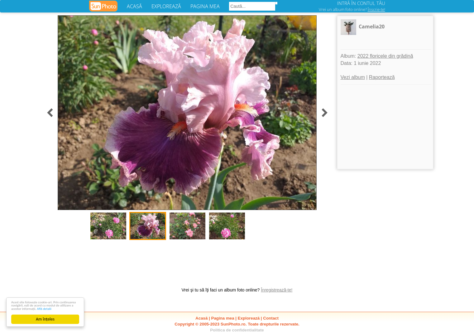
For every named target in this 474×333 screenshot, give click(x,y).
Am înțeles (45, 319)
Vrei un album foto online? (352, 9)
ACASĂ (134, 6)
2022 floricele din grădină (385, 56)
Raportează (382, 77)
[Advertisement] (385, 127)
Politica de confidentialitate (237, 330)
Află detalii (40, 308)
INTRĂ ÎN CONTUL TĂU (361, 3)
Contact (271, 318)
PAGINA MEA (205, 6)
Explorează (249, 318)
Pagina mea (222, 318)
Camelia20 (372, 26)
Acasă (201, 318)
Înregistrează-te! (276, 289)
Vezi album (353, 77)
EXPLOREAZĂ (166, 6)
